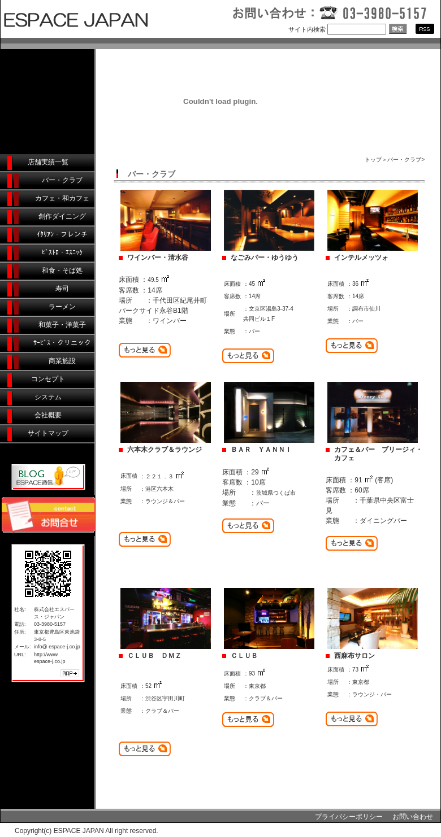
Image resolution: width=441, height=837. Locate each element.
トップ (373, 159)
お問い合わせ (412, 817)
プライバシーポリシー (349, 817)
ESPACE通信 (48, 477)
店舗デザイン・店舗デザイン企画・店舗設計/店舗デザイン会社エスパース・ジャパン (113, 19)
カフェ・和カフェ (62, 198)
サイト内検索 (307, 29)
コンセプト (48, 379)
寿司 (62, 289)
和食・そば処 (62, 270)
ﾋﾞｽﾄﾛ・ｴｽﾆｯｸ (62, 252)
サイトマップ (48, 433)
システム (48, 397)
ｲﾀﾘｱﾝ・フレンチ (62, 234)
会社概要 (48, 415)
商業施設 (62, 361)
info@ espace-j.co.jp (57, 646)
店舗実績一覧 (48, 162)
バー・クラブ (62, 180)
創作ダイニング (62, 216)
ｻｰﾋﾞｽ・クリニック (62, 343)
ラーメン (62, 307)
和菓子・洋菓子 (62, 325)
